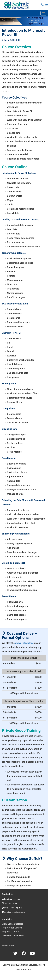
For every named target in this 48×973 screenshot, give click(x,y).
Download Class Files (13, 935)
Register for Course (12, 927)
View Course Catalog (12, 924)
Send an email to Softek (14, 912)
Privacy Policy (8, 945)
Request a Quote (10, 931)
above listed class (24, 643)
